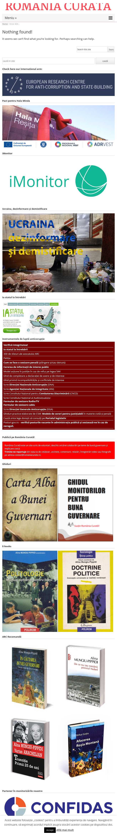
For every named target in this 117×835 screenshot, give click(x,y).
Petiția (7, 358)
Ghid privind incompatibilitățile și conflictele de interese (34, 380)
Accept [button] (50, 830)
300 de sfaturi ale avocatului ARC (21, 353)
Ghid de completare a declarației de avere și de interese (34, 375)
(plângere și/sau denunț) (35, 362)
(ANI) (31, 389)
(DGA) (31, 409)
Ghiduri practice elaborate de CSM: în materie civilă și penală (57, 413)
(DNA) (31, 384)
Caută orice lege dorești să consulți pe (35, 418)
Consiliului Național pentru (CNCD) (43, 393)
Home (5, 24)
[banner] (58, 8)
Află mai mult (65, 830)
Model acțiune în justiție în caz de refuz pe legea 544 (32, 371)
